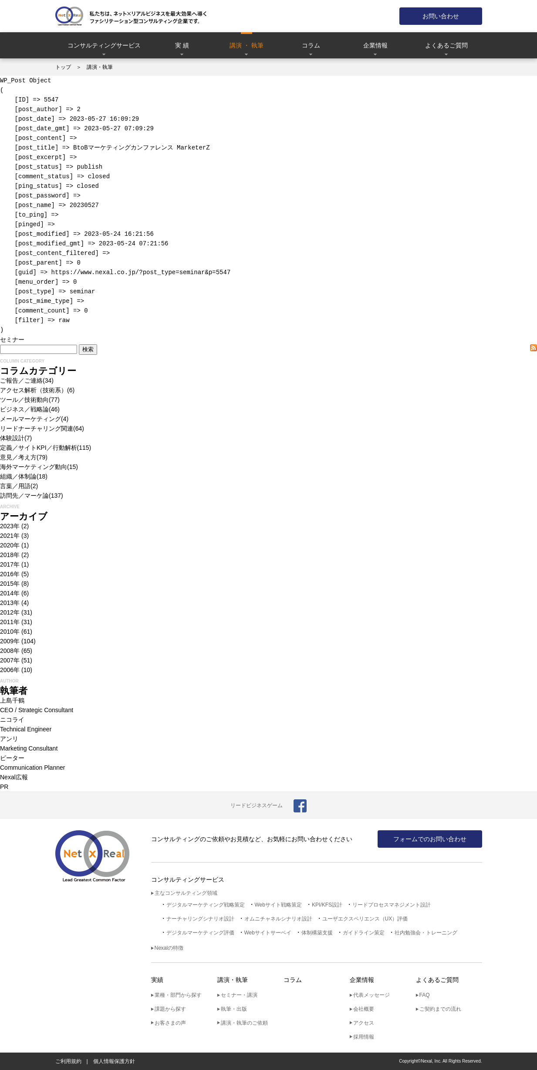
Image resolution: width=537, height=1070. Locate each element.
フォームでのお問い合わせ (429, 839)
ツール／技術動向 (24, 399)
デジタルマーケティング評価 (200, 933)
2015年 (10, 583)
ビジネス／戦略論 (24, 409)
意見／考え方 (18, 457)
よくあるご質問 (446, 45)
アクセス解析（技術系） (33, 390)
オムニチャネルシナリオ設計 (278, 919)
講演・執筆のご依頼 (244, 1023)
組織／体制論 (18, 476)
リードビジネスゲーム (256, 805)
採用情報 (363, 1037)
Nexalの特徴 (169, 948)
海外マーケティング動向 (33, 466)
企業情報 (375, 45)
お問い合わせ (440, 16)
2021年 (10, 535)
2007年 (10, 660)
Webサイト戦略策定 (278, 905)
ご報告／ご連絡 (21, 380)
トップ (63, 67)
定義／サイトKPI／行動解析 (38, 447)
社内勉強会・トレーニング (426, 933)
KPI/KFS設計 (327, 905)
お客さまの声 (170, 1023)
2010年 (10, 631)
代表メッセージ (371, 995)
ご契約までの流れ (440, 1009)
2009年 (10, 641)
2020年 (10, 545)
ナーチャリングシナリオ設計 (200, 919)
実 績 (182, 45)
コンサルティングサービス (104, 45)
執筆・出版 (234, 1009)
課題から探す (170, 1009)
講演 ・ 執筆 (246, 45)
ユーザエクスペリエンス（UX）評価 (365, 919)
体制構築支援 (317, 933)
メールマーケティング (30, 418)
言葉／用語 (15, 485)
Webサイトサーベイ (267, 933)
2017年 (10, 564)
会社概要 (363, 1009)
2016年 (10, 574)
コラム (311, 45)
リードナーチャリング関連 (36, 428)
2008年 (10, 650)
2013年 (10, 602)
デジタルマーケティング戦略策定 (205, 905)
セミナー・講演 (239, 995)
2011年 (10, 621)
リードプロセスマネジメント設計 (391, 905)
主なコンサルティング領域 (186, 893)
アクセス (363, 1023)
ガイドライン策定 (364, 933)
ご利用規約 (68, 1061)
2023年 (10, 526)
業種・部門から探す (178, 995)
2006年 (10, 669)
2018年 (10, 554)
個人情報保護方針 (114, 1061)
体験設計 (12, 438)
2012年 (10, 612)
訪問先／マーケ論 (24, 495)
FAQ (424, 995)
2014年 (10, 593)
